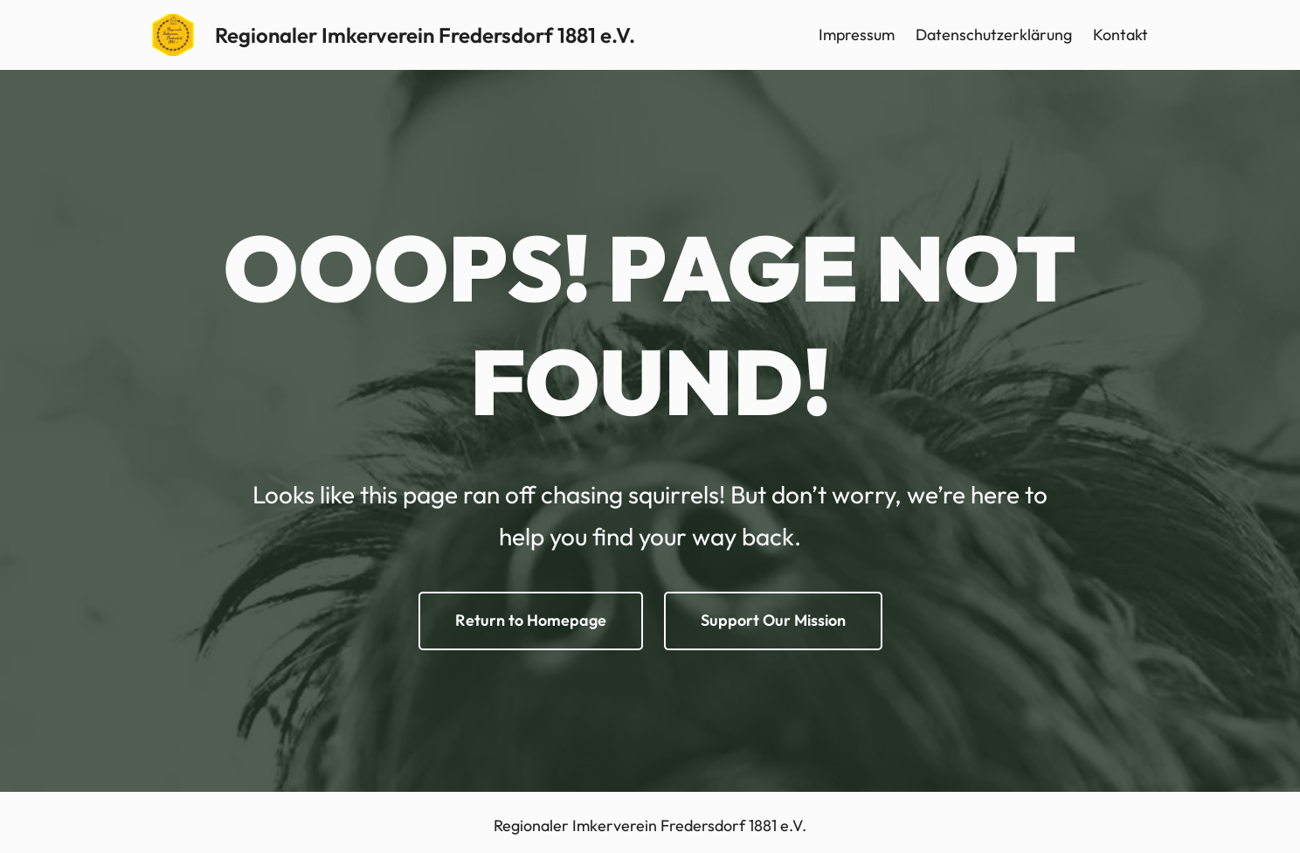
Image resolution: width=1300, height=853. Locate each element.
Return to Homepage (530, 620)
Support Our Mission (773, 620)
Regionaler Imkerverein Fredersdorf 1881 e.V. (425, 35)
